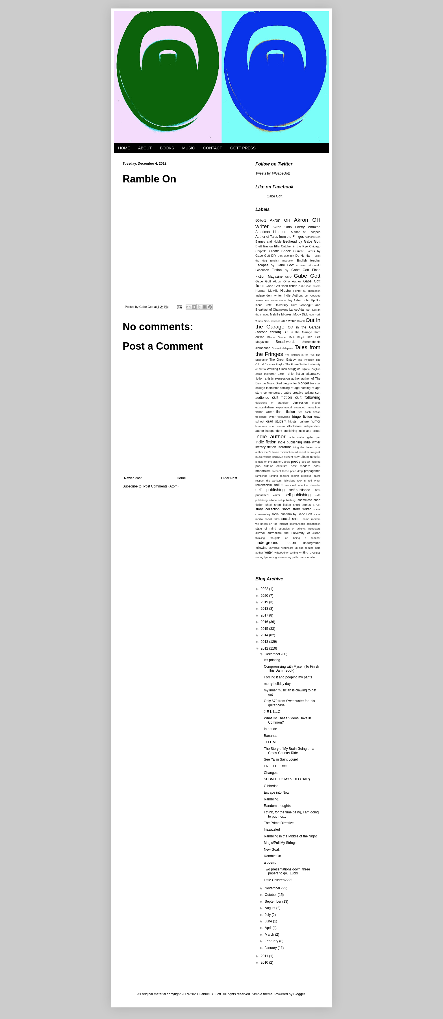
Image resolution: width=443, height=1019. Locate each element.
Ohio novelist (271, 321)
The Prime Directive (279, 823)
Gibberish (271, 786)
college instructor (267, 387)
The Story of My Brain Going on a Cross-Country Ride (289, 751)
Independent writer (268, 295)
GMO (288, 276)
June (269, 921)
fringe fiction (302, 417)
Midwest (286, 314)
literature (284, 447)
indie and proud (309, 430)
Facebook (262, 270)
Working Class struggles (284, 369)
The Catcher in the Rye (299, 354)
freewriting (283, 416)
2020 (265, 596)
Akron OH (280, 220)
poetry (295, 461)
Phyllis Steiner (276, 337)
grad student (276, 421)
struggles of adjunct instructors (299, 528)
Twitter (303, 364)
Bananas (270, 736)
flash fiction (285, 412)
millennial (300, 452)
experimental (284, 407)
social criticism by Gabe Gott (292, 514)
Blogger (299, 994)
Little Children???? (278, 880)
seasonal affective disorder (302, 485)
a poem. (270, 863)
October (271, 895)
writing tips (261, 557)
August (270, 908)
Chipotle (261, 251)
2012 (265, 648)
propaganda (312, 471)
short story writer (296, 509)
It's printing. (272, 660)
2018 (265, 609)
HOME (124, 148)
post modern (300, 466)
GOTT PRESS (243, 148)
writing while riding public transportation (292, 557)
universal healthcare (281, 547)
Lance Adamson (300, 309)
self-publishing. (287, 500)
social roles (272, 519)
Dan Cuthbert (286, 255)
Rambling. (271, 799)
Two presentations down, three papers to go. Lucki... (287, 871)
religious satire (310, 475)
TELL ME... (272, 742)
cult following (307, 397)
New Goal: (272, 850)
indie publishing (290, 442)
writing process (309, 552)
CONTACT (212, 148)
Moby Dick (300, 314)
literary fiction (265, 447)
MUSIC (188, 148)
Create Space (280, 251)
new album (301, 456)
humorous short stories (270, 426)
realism (284, 475)
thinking (260, 537)
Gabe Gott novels (309, 286)
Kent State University (271, 305)
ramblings (261, 475)
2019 (265, 602)
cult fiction (282, 397)
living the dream (303, 447)
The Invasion (305, 359)
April (268, 928)
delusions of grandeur (271, 402)
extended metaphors (307, 407)
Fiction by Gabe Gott (290, 270)
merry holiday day (277, 684)
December (273, 654)
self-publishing (297, 495)
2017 (265, 615)
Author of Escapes (305, 232)
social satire (291, 519)
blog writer (290, 383)
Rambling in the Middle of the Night (290, 836)
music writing (263, 456)
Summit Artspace (282, 348)
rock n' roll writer (308, 480)
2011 (265, 956)
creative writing (303, 392)
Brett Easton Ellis (267, 246)
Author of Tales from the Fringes (279, 237)
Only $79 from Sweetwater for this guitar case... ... (289, 703)
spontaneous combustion (305, 523)
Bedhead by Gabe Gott (301, 241)
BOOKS (167, 148)
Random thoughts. (278, 806)
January (271, 948)
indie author (270, 436)
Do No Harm (304, 255)
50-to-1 (260, 221)
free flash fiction (309, 411)
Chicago (314, 246)
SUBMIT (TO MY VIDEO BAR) (287, 779)
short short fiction (278, 504)
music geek (313, 452)
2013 (265, 642)
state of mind (265, 528)
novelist (315, 456)
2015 (265, 629)
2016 (265, 622)
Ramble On (272, 856)
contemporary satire (277, 392)
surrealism (275, 533)
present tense (280, 471)
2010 (265, 962)
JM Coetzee (312, 295)
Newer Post (133, 478)
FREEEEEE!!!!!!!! (277, 766)
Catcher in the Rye (294, 246)
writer (268, 552)
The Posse (292, 364)
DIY (273, 255)
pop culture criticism (271, 466)
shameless (304, 500)
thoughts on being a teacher (295, 537)
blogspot (315, 383)
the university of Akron (302, 533)
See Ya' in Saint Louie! (281, 759)
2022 (265, 589)
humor (315, 421)
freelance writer (265, 416)
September (273, 901)
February (272, 941)
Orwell (301, 321)
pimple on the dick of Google (272, 461)
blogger (303, 383)
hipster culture (298, 421)
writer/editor (281, 552)
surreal (260, 533)
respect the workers (268, 480)
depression (300, 402)
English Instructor (282, 260)
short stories (302, 504)
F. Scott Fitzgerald (308, 265)
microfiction (287, 452)
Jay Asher (294, 300)
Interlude (270, 729)
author (295, 378)
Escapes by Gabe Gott (274, 265)
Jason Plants (278, 300)
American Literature (271, 232)
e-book (316, 402)
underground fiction (275, 542)
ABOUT (145, 148)
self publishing (270, 489)
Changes (270, 773)
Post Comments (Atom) (161, 486)
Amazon (314, 227)
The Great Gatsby (283, 359)
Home (181, 478)
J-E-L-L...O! (272, 712)
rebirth (295, 475)
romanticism (263, 485)
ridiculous (289, 480)
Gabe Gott (274, 196)
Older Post (229, 478)
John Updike (311, 300)
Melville (275, 314)
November (273, 888)
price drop (296, 471)
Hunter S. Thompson (306, 290)
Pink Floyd (296, 337)
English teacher (308, 260)
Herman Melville (266, 290)
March (270, 935)
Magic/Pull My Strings (280, 843)
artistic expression (277, 378)
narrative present (282, 456)
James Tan (262, 300)
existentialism (264, 407)
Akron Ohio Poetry (288, 227)
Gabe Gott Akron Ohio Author (278, 281)
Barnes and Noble (268, 241)
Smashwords (285, 342)
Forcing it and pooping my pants (288, 677)
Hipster (285, 291)
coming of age (290, 387)
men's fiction (271, 452)
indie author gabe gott (304, 437)
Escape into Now (276, 792)
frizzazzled (272, 829)
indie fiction (265, 442)
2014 (265, 635)
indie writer (311, 442)
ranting (274, 475)
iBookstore (294, 426)
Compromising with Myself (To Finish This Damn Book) (291, 668)
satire (278, 485)
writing (294, 552)
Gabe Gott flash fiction (281, 286)
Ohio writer (288, 321)
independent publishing (281, 430)
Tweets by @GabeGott (272, 173)
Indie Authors (293, 295)
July (268, 915)
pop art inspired (310, 461)
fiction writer (264, 411)
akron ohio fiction (291, 373)
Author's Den (312, 236)
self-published (299, 490)
